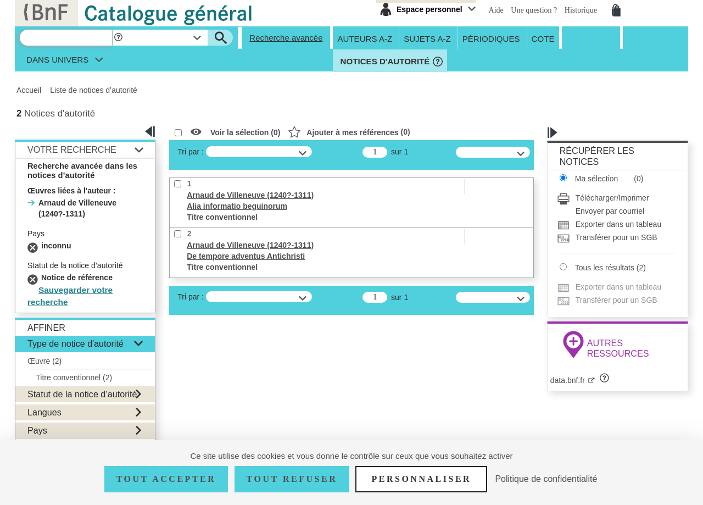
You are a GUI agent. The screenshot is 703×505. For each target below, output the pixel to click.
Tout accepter (166, 479)
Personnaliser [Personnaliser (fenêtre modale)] (421, 479)
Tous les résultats (604, 267)
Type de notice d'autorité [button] (75, 343)
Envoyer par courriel (610, 211)
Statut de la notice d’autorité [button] (82, 394)
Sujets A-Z (427, 38)
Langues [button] (44, 412)
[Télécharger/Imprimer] (616, 197)
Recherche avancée (285, 37)
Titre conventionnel (74, 377)
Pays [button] (37, 430)
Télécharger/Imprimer (612, 197)
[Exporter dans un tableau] (616, 224)
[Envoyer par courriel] (616, 211)
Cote (543, 38)
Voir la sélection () (245, 132)
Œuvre (44, 361)
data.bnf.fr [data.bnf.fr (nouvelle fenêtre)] (567, 380)
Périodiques (491, 38)
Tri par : (190, 151)
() (349, 131)
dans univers (57, 62)
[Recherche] (66, 38)
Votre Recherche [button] (71, 149)
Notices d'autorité (383, 61)
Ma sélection (596, 178)
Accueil (28, 90)
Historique (582, 10)
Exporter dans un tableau (618, 224)
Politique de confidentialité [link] (546, 479)
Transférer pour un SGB (616, 237)
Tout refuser (292, 479)
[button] (118, 38)
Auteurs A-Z (364, 38)
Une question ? (535, 10)
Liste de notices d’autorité (93, 90)
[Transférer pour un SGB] (616, 237)
